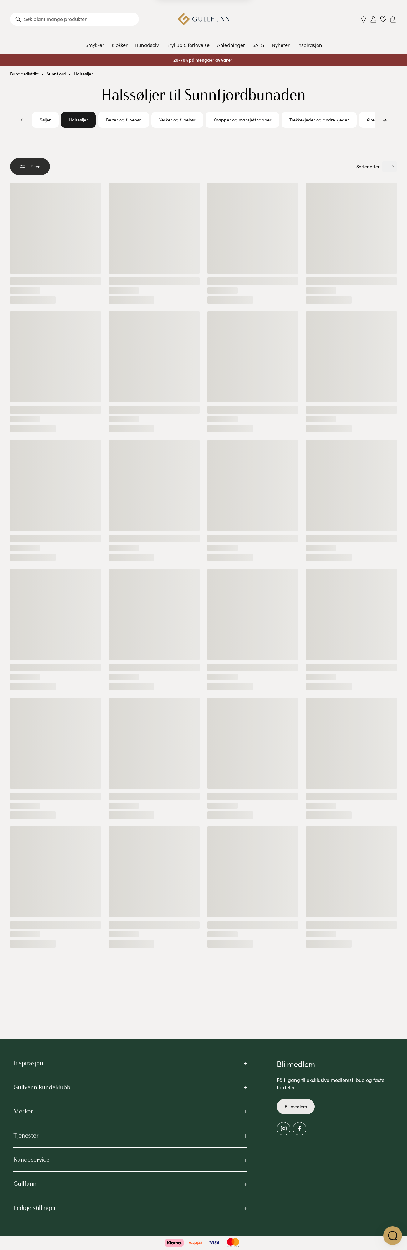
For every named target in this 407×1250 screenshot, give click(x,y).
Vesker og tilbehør (177, 120)
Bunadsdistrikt (24, 74)
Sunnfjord (56, 74)
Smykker (94, 44)
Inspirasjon (309, 44)
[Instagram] (283, 1129)
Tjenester (26, 1135)
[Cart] (393, 19)
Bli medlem (296, 1106)
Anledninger (231, 44)
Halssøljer (83, 74)
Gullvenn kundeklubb (41, 1087)
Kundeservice (31, 1159)
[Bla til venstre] (22, 120)
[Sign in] (373, 19)
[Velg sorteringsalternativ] (389, 166)
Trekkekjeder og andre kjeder (319, 120)
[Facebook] (299, 1129)
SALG (258, 44)
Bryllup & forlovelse (188, 44)
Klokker (120, 44)
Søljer (45, 120)
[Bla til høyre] (384, 120)
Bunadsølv (147, 44)
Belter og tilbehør (123, 120)
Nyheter (281, 44)
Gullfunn (25, 1183)
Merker (23, 1111)
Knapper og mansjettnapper (242, 120)
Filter (30, 166)
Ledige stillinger (34, 1207)
